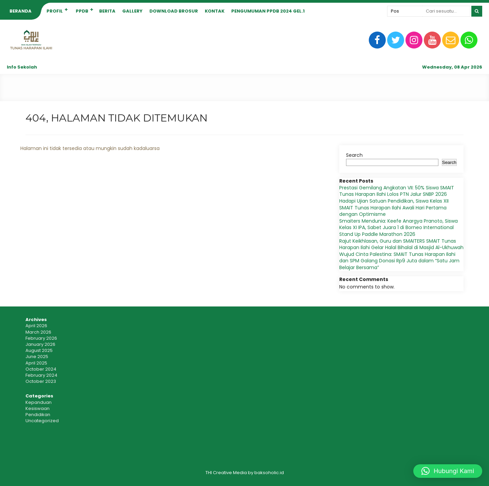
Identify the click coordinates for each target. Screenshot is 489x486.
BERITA (107, 11)
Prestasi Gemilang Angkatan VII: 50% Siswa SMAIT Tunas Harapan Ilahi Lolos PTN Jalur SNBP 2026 (396, 191)
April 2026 (36, 325)
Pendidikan (37, 414)
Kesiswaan (37, 408)
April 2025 (36, 363)
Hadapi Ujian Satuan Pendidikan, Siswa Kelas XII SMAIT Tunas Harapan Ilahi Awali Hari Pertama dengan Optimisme (394, 208)
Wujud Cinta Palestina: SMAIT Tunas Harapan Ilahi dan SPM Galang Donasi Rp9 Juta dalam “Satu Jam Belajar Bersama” (399, 261)
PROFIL (55, 11)
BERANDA (21, 11)
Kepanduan (38, 402)
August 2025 (39, 350)
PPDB (82, 11)
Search (354, 155)
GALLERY (132, 11)
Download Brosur (173, 11)
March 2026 (38, 332)
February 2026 (41, 338)
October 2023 (40, 381)
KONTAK (214, 11)
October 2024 (40, 369)
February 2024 (41, 375)
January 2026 (40, 344)
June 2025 (36, 356)
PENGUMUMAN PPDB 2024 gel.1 (268, 11)
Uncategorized (42, 420)
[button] (447, 471)
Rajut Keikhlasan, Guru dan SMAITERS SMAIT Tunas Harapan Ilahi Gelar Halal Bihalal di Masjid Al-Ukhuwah (401, 244)
